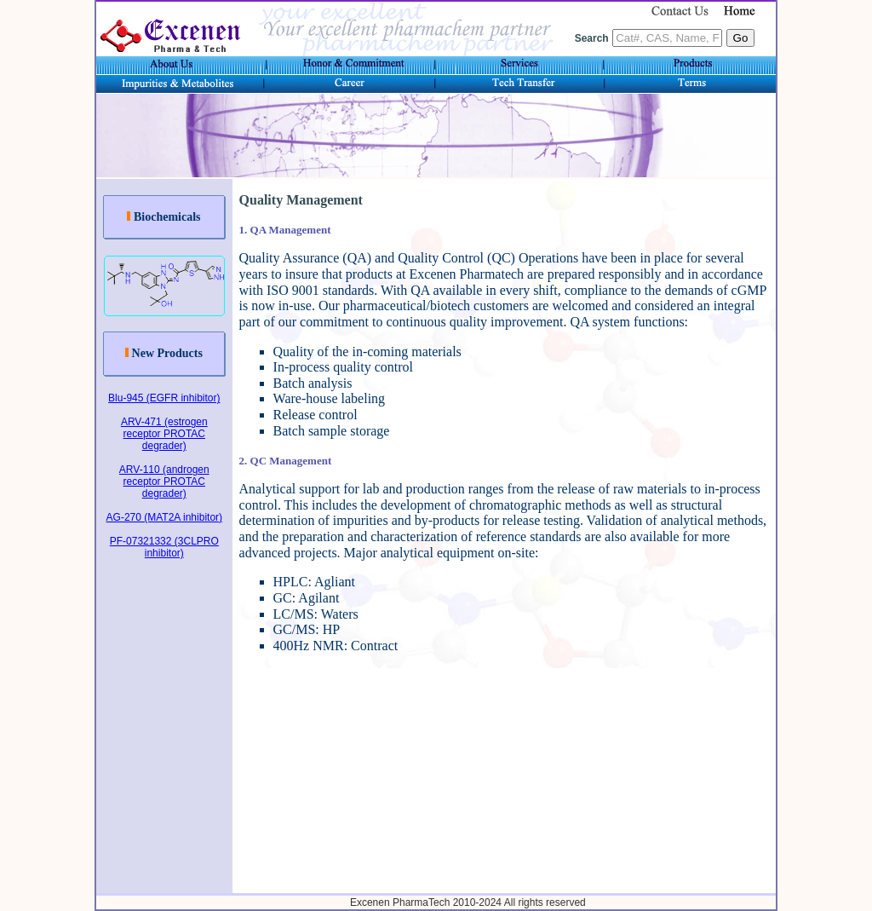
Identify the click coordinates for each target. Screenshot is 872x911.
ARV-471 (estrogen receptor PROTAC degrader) (164, 434)
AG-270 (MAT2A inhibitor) (164, 517)
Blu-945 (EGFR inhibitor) (164, 398)
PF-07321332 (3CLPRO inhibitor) (164, 547)
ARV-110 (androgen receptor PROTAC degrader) (164, 481)
